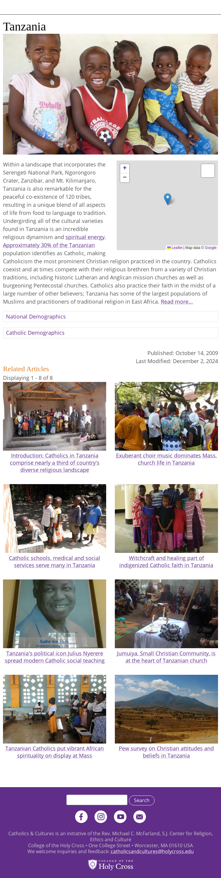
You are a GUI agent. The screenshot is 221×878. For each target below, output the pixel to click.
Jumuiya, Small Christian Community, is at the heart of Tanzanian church (166, 657)
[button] (167, 199)
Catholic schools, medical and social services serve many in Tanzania (54, 561)
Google (211, 248)
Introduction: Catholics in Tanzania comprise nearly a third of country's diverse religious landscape (55, 462)
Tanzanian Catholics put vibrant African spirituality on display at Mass (54, 752)
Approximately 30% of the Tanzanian (49, 245)
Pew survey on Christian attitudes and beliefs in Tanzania (166, 752)
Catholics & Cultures (31, 7)
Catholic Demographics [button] (35, 332)
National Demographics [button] (36, 316)
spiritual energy (85, 237)
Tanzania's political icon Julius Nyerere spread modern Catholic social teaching (55, 657)
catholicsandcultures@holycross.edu (152, 851)
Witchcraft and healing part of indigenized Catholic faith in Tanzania (166, 561)
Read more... (177, 301)
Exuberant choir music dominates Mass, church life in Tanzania (166, 459)
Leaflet (174, 248)
